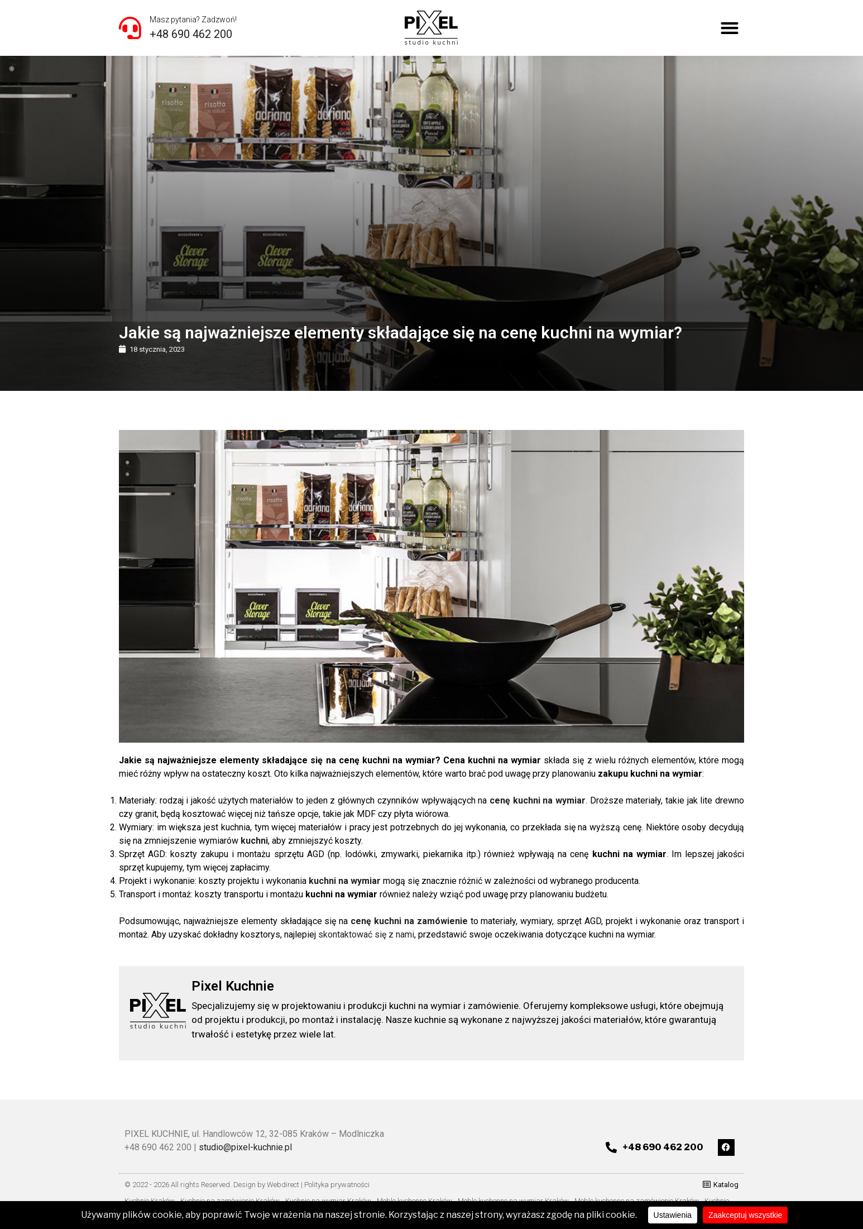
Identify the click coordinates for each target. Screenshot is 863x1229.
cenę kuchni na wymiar (538, 800)
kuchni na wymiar (345, 881)
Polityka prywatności (337, 1184)
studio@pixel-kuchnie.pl (245, 1147)
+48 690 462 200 (191, 34)
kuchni (254, 840)
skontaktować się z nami (366, 934)
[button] (730, 28)
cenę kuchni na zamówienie (409, 921)
